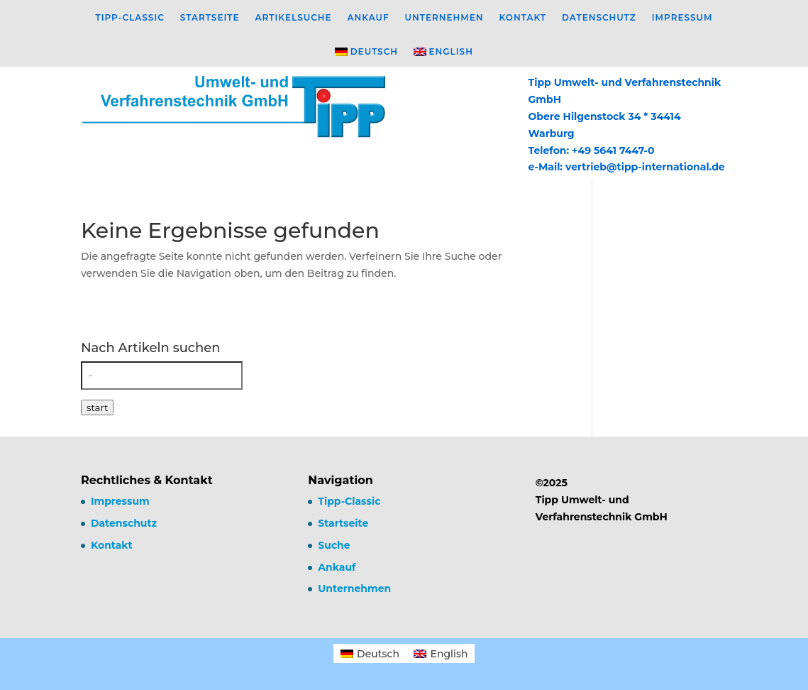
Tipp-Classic (129, 18)
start (97, 407)
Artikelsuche (293, 18)
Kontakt (523, 18)
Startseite (210, 18)
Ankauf (368, 18)
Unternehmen (444, 18)
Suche (334, 545)
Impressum (682, 18)
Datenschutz (599, 18)
